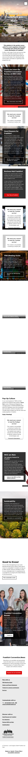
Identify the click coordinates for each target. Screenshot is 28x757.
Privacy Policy (18, 751)
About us (7, 751)
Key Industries (6, 719)
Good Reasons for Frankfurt (9, 717)
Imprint (12, 751)
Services (4, 690)
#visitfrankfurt (6, 725)
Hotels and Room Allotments (9, 685)
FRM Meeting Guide (7, 682)
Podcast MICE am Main (8, 722)
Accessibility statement (14, 752)
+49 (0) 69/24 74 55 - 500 (11, 703)
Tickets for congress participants (10, 687)
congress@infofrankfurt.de (9, 704)
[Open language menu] (18, 3)
